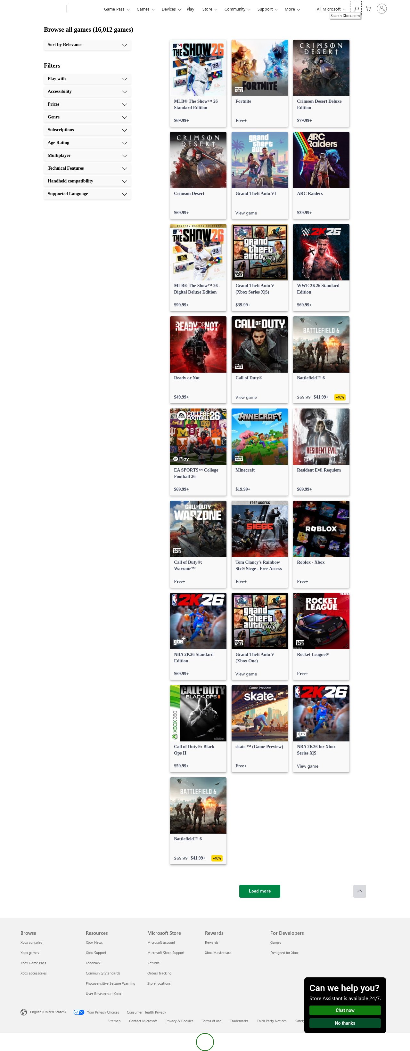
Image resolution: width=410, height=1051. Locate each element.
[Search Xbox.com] (356, 8)
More (290, 9)
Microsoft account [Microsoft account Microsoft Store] (161, 942)
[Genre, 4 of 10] (87, 117)
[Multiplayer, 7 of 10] (87, 155)
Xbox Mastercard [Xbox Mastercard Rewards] (218, 952)
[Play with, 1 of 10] (87, 79)
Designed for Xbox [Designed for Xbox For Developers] (284, 952)
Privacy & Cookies (179, 1021)
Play (190, 9)
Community (235, 9)
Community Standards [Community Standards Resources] (103, 973)
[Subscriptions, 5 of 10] (87, 130)
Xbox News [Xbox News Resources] (94, 942)
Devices (169, 9)
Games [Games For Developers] (275, 942)
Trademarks (239, 1021)
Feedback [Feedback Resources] (93, 963)
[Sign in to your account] (382, 8)
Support (265, 9)
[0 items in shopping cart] (368, 8)
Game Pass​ (114, 9)
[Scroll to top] (359, 891)
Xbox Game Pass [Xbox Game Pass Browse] (33, 963)
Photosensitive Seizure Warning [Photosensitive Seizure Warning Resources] (110, 983)
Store (207, 9)
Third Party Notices (272, 1021)
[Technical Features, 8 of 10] (87, 168)
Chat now (345, 1010)
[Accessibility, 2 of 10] (87, 91)
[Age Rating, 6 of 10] (87, 143)
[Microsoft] (42, 9)
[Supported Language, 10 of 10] (87, 194)
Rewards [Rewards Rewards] (211, 942)
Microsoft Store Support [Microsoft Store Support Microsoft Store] (165, 952)
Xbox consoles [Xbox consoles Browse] (31, 942)
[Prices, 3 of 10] (87, 104)
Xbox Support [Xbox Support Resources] (96, 952)
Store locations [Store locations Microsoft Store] (159, 983)
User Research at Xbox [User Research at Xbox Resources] (103, 993)
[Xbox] (84, 9)
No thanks (345, 1023)
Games (143, 9)
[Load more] (259, 891)
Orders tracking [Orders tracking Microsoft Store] (159, 973)
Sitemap (114, 1021)
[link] (198, 83)
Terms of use (211, 1021)
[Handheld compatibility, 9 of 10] (87, 181)
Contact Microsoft (143, 1021)
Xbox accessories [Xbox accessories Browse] (33, 973)
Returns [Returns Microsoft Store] (153, 963)
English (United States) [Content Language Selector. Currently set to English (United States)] (48, 1012)
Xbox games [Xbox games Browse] (29, 952)
